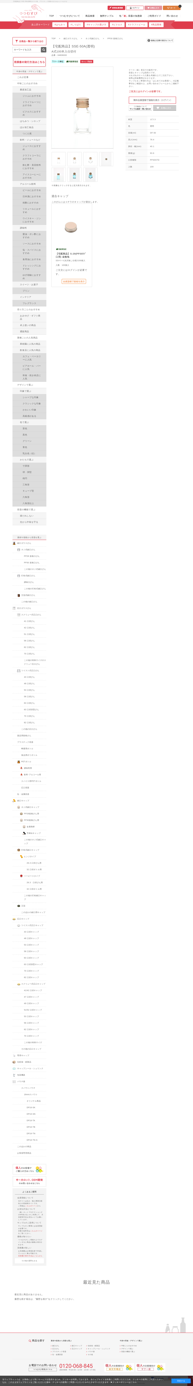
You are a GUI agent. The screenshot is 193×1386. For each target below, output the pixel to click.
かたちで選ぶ (27, 460)
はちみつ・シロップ (30, 121)
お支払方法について (26, 1209)
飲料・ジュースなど (30, 140)
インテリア (25, 297)
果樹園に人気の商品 (30, 344)
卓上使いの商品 (28, 325)
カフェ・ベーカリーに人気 (32, 358)
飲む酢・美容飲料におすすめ (32, 166)
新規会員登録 (116, 8)
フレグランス (29, 303)
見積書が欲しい (24, 1248)
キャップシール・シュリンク (99, 1349)
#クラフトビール (136, 24)
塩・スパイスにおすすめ (32, 251)
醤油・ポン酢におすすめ (32, 236)
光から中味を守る (29, 522)
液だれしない (27, 516)
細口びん (55, 1346)
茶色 (25, 428)
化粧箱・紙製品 (94, 1346)
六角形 (26, 497)
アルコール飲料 (28, 184)
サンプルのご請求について (29, 1223)
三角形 (26, 484)
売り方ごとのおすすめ (28, 309)
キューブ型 (28, 491)
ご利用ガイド (154, 16)
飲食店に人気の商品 (30, 350)
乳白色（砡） (29, 453)
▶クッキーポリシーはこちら (124, 1382)
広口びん (55, 1349)
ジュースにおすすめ (32, 147)
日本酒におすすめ (32, 196)
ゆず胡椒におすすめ (32, 276)
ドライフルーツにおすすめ (32, 104)
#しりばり (76, 24)
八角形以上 (28, 503)
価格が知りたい (24, 1236)
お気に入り (153, 8)
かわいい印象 (29, 410)
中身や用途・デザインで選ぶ (29, 71)
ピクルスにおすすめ (32, 113)
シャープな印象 (31, 397)
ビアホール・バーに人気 (32, 367)
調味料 (23, 228)
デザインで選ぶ (25, 385)
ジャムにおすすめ (32, 96)
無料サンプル (107, 16)
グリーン (27, 441)
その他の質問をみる (29, 1261)
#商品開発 (156, 24)
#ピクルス (117, 24)
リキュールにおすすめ (32, 210)
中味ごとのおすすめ (27, 83)
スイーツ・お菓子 (29, 284)
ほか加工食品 (27, 127)
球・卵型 (27, 472)
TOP (51, 16)
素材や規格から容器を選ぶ (29, 537)
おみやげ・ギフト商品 (30, 317)
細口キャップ (77, 1346)
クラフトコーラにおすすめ (32, 157)
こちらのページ (31, 1206)
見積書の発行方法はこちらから (30, 1256)
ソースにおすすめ (32, 243)
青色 (25, 447)
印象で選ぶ (25, 391)
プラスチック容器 (59, 1352)
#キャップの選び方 (96, 24)
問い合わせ (172, 16)
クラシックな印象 (32, 403)
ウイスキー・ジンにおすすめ (32, 220)
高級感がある (29, 416)
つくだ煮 (27, 133)
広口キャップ (77, 1349)
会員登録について (25, 1198)
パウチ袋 (91, 1352)
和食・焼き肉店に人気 (32, 377)
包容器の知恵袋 (130, 16)
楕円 (25, 478)
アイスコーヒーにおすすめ (32, 176)
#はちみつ (59, 24)
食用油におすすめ (32, 259)
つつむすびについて (69, 16)
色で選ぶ (24, 422)
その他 (90, 1355)
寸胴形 (26, 466)
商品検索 (89, 16)
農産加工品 (25, 90)
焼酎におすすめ (31, 203)
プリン (26, 291)
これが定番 (23, 77)
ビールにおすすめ (32, 190)
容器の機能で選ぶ (26, 509)
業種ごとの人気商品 (27, 338)
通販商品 (24, 331)
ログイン (135, 8)
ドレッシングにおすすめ (32, 267)
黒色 (25, 435)
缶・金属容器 (57, 1355)
